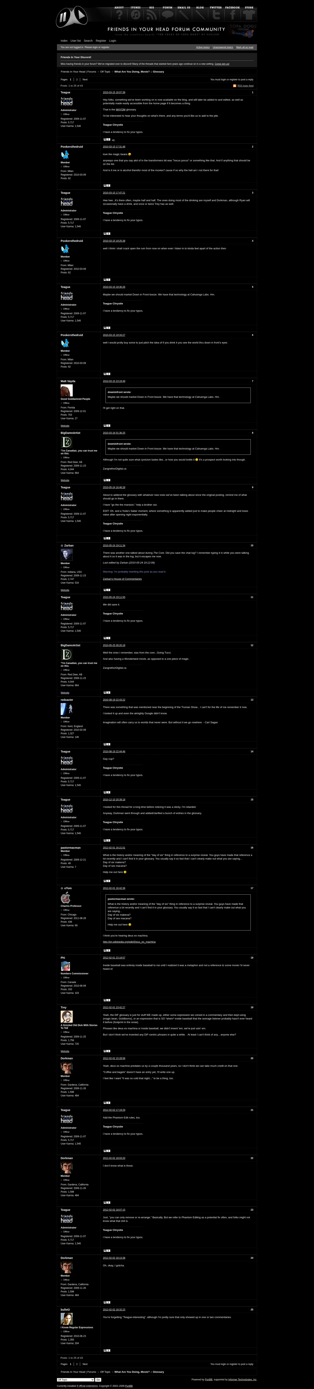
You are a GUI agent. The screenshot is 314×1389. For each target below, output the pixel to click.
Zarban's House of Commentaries (122, 578)
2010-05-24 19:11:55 (114, 597)
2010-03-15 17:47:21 (114, 192)
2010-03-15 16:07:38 (114, 92)
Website (65, 425)
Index (64, 40)
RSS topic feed (246, 85)
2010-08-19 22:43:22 (114, 699)
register (233, 79)
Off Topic (105, 71)
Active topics (203, 47)
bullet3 (65, 1309)
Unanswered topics (223, 47)
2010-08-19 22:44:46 (114, 751)
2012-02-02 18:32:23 (114, 1309)
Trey (63, 1007)
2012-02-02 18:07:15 (114, 1209)
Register (101, 40)
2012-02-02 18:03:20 (114, 1158)
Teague (65, 92)
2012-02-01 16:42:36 (114, 888)
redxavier (67, 699)
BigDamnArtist (70, 432)
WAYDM (120, 109)
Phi (63, 957)
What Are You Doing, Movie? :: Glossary (139, 71)
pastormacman (71, 847)
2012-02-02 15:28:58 (114, 1058)
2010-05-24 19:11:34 (114, 545)
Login (112, 40)
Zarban (69, 545)
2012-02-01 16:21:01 (114, 847)
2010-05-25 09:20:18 (114, 645)
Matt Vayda (68, 381)
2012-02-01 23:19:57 (114, 957)
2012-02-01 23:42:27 (114, 1007)
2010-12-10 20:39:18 (114, 799)
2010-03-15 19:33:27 (114, 335)
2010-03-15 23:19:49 (114, 381)
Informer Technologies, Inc (242, 1379)
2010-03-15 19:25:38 (114, 240)
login (223, 79)
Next (85, 79)
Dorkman (67, 1058)
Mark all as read (244, 47)
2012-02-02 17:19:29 (114, 1110)
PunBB (208, 1379)
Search (88, 40)
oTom (68, 888)
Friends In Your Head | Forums (78, 71)
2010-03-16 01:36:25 (114, 432)
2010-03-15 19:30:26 (114, 287)
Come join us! (222, 64)
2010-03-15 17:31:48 (114, 146)
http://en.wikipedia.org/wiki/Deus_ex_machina (129, 941)
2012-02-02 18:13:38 (114, 1258)
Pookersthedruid (72, 146)
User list (76, 40)
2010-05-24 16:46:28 (114, 487)
